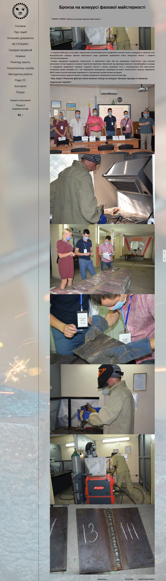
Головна (20, 26)
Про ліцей (20, 32)
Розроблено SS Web (20, 109)
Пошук (20, 92)
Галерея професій (20, 50)
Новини (20, 56)
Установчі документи (20, 38)
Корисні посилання (20, 100)
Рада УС (20, 80)
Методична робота (20, 74)
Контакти (20, 86)
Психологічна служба (20, 68)
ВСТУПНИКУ (20, 44)
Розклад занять (20, 62)
